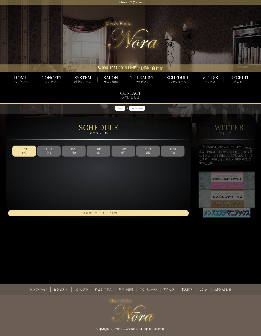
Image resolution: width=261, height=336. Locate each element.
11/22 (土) (99, 151)
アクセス (169, 288)
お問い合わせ (222, 288)
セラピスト (60, 288)
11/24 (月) (148, 151)
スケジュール (148, 288)
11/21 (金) (74, 151)
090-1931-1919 (112, 68)
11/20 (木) (49, 151)
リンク (203, 288)
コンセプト (81, 288)
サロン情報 (126, 288)
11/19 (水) (24, 151)
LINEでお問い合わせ (145, 68)
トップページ (38, 288)
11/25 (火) (173, 151)
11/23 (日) (123, 151)
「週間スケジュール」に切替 (98, 213)
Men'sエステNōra (126, 326)
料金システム (103, 288)
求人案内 (187, 288)
